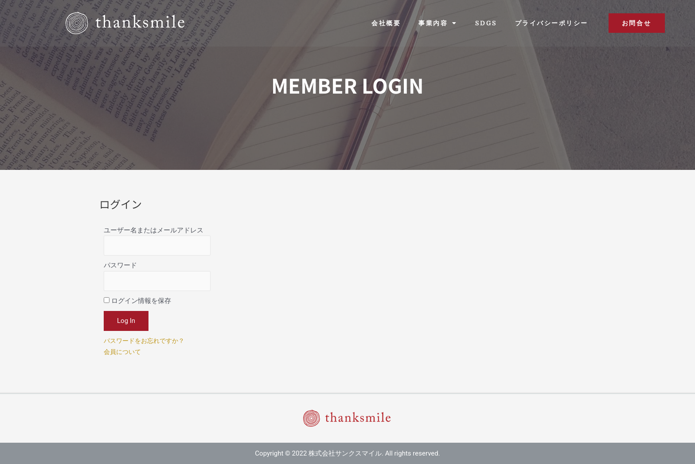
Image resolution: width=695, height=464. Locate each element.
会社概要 (386, 23)
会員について (124, 355)
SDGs (486, 23)
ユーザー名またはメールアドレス (153, 230)
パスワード (120, 267)
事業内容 (437, 23)
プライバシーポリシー (551, 23)
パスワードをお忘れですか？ (147, 344)
